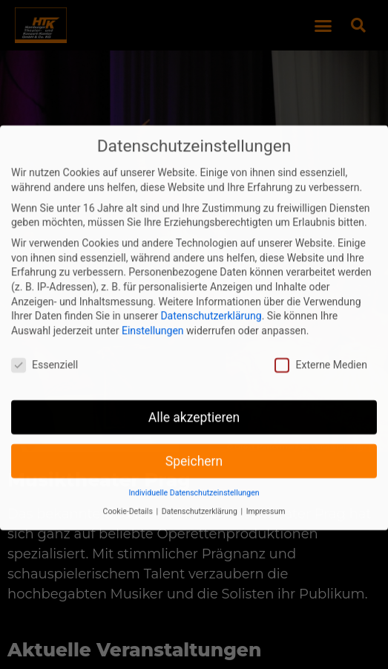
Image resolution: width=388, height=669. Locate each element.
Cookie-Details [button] (129, 499)
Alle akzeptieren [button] (194, 405)
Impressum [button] (266, 499)
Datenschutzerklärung (210, 304)
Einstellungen (153, 318)
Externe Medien (320, 353)
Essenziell (44, 353)
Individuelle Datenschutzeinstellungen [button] (193, 481)
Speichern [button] (194, 449)
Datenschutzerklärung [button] (201, 499)
